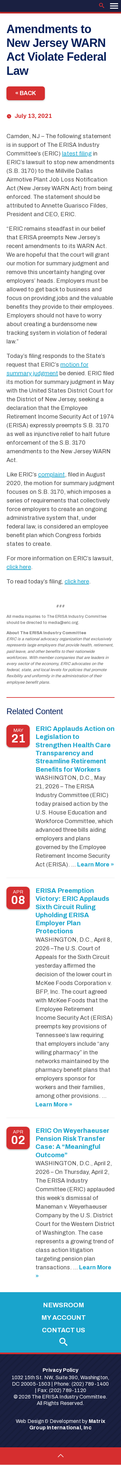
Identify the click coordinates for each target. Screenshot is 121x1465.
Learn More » (95, 864)
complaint (51, 474)
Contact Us (63, 1330)
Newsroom (63, 1305)
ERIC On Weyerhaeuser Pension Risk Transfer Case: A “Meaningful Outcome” (72, 1143)
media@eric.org (63, 622)
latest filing (77, 153)
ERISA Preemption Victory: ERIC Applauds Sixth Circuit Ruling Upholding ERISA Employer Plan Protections (72, 911)
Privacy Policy (60, 1370)
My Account (63, 1317)
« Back (25, 93)
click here (18, 567)
